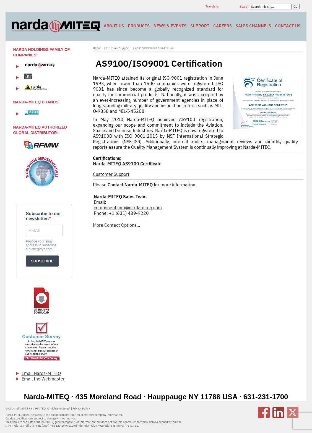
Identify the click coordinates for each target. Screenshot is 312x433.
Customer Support (117, 48)
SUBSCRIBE (42, 261)
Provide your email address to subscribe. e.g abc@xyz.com (42, 245)
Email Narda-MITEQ (41, 373)
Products (139, 25)
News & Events (170, 25)
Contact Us (287, 25)
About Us (114, 25)
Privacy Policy (81, 408)
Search (245, 7)
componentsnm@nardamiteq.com (128, 207)
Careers (222, 25)
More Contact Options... (116, 225)
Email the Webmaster (43, 379)
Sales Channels (253, 25)
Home (96, 48)
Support (199, 25)
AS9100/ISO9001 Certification (154, 48)
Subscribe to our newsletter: (43, 216)
